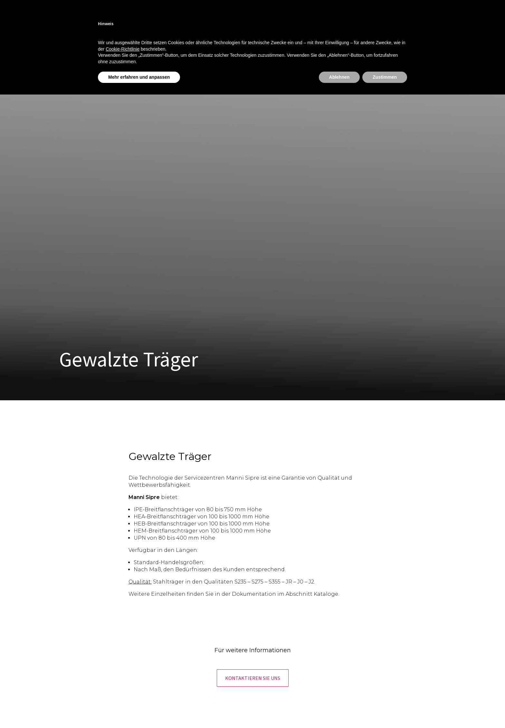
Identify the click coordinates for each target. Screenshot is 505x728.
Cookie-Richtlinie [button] (122, 49)
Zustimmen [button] (385, 77)
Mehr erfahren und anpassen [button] (139, 77)
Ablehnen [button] (339, 77)
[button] (253, 678)
